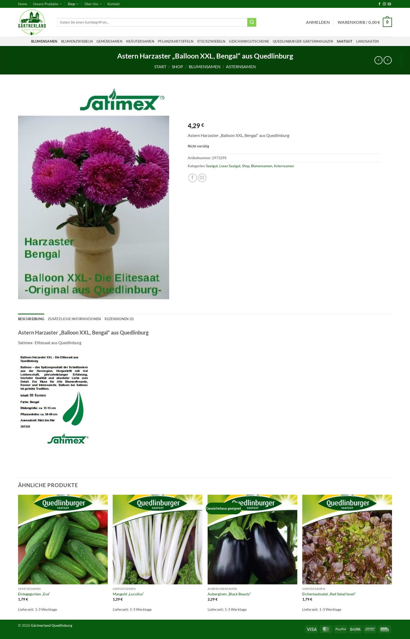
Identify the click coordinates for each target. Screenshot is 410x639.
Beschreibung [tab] (31, 319)
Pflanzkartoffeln (175, 41)
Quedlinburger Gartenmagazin (303, 41)
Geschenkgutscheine (249, 41)
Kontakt (113, 4)
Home (22, 4)
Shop (73, 4)
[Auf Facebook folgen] (379, 4)
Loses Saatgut (230, 166)
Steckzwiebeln (211, 41)
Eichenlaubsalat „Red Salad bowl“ (329, 594)
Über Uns (93, 4)
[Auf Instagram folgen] (384, 4)
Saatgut (344, 41)
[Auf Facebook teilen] (192, 178)
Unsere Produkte (47, 4)
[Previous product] (388, 60)
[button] (318, 22)
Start (160, 66)
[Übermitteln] (251, 22)
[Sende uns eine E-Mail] (389, 4)
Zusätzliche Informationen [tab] (74, 319)
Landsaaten (367, 41)
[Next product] (378, 60)
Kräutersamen (140, 41)
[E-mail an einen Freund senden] (202, 178)
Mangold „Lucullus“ (128, 594)
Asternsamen (241, 66)
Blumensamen (44, 41)
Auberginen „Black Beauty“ (229, 594)
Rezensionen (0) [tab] (119, 319)
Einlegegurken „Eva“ (34, 594)
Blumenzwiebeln (77, 41)
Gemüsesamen (109, 41)
